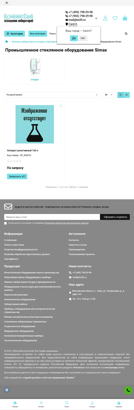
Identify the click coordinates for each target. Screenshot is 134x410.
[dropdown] (6, 3)
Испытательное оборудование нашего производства (31, 272)
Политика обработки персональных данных (27, 254)
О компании (10, 240)
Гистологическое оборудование (20, 340)
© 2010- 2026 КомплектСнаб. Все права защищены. (31, 351)
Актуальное (77, 233)
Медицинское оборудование (19, 331)
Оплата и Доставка (14, 244)
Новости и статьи (78, 244)
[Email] (52, 217)
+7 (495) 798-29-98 (82, 272)
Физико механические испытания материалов (28, 317)
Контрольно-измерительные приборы (23, 335)
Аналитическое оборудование (19, 299)
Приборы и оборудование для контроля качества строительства (29, 310)
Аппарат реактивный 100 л (22, 150)
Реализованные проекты (82, 254)
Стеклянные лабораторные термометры (25, 321)
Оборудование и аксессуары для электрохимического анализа (32, 288)
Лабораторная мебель (15, 304)
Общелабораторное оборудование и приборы (27, 277)
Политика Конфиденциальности (20, 249)
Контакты (74, 240)
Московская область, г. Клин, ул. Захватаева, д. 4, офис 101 (98, 293)
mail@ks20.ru (76, 19)
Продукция (12, 266)
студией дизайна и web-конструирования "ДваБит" (49, 377)
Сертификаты (11, 259)
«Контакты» (79, 367)
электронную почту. (114, 367)
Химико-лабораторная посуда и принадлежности (38, 41)
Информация (13, 233)
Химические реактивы (16, 294)
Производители (77, 249)
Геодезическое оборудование (19, 326)
